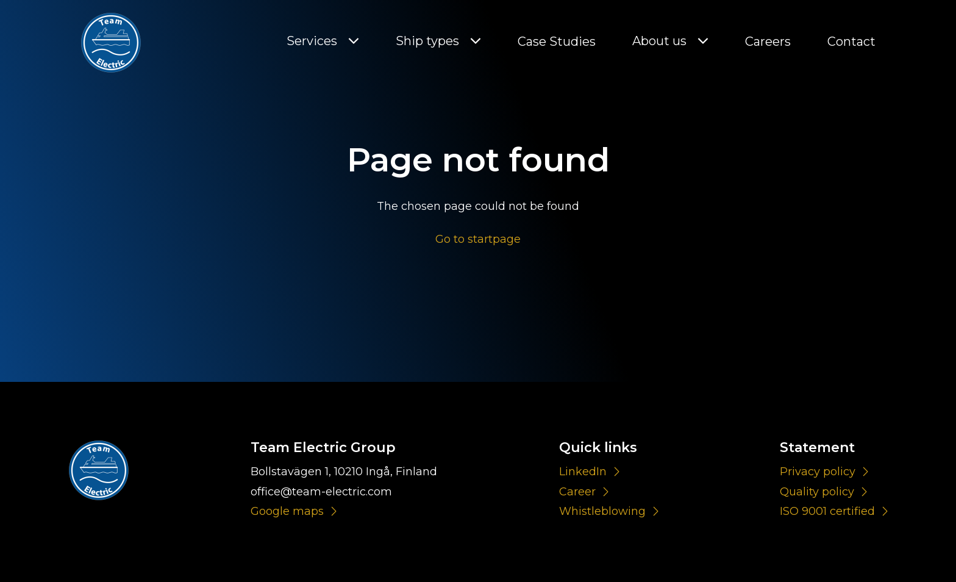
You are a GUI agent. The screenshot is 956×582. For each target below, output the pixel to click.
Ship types (427, 41)
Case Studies (557, 41)
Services (312, 41)
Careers (768, 41)
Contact (851, 41)
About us (659, 41)
